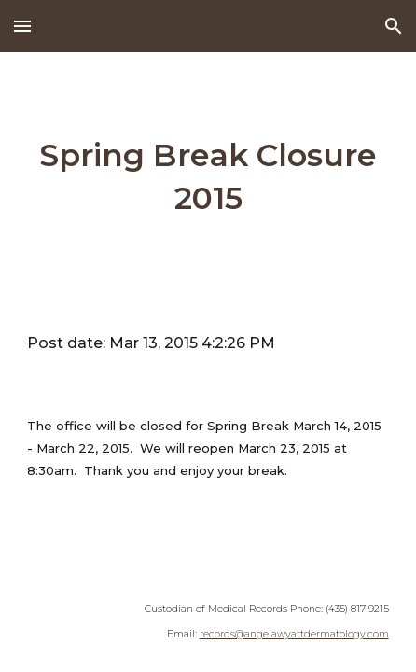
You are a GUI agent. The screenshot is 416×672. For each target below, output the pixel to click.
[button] (22, 25)
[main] (207, 177)
